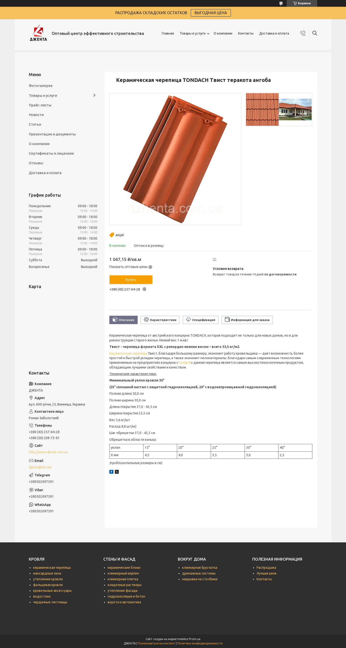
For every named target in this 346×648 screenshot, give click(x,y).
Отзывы (36, 163)
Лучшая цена (266, 573)
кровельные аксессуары (52, 591)
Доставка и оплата (274, 33)
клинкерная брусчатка (199, 567)
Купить (131, 280)
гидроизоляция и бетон (126, 596)
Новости (36, 115)
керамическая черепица (52, 567)
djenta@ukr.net (40, 467)
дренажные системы (199, 573)
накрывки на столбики (199, 579)
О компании (223, 33)
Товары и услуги (192, 33)
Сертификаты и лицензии (51, 153)
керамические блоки (124, 567)
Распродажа (266, 567)
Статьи (35, 124)
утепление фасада (122, 591)
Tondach (184, 362)
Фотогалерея (40, 86)
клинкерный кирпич (123, 573)
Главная (168, 33)
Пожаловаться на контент (156, 643)
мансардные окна (47, 573)
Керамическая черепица (128, 353)
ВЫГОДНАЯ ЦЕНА (211, 13)
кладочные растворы (125, 585)
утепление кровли (48, 579)
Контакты (245, 33)
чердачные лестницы (50, 602)
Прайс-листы (40, 105)
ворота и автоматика (124, 602)
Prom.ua (194, 639)
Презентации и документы (52, 134)
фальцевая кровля (48, 585)
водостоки (41, 596)
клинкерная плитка (123, 579)
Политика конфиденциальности (199, 643)
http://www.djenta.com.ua (48, 452)
